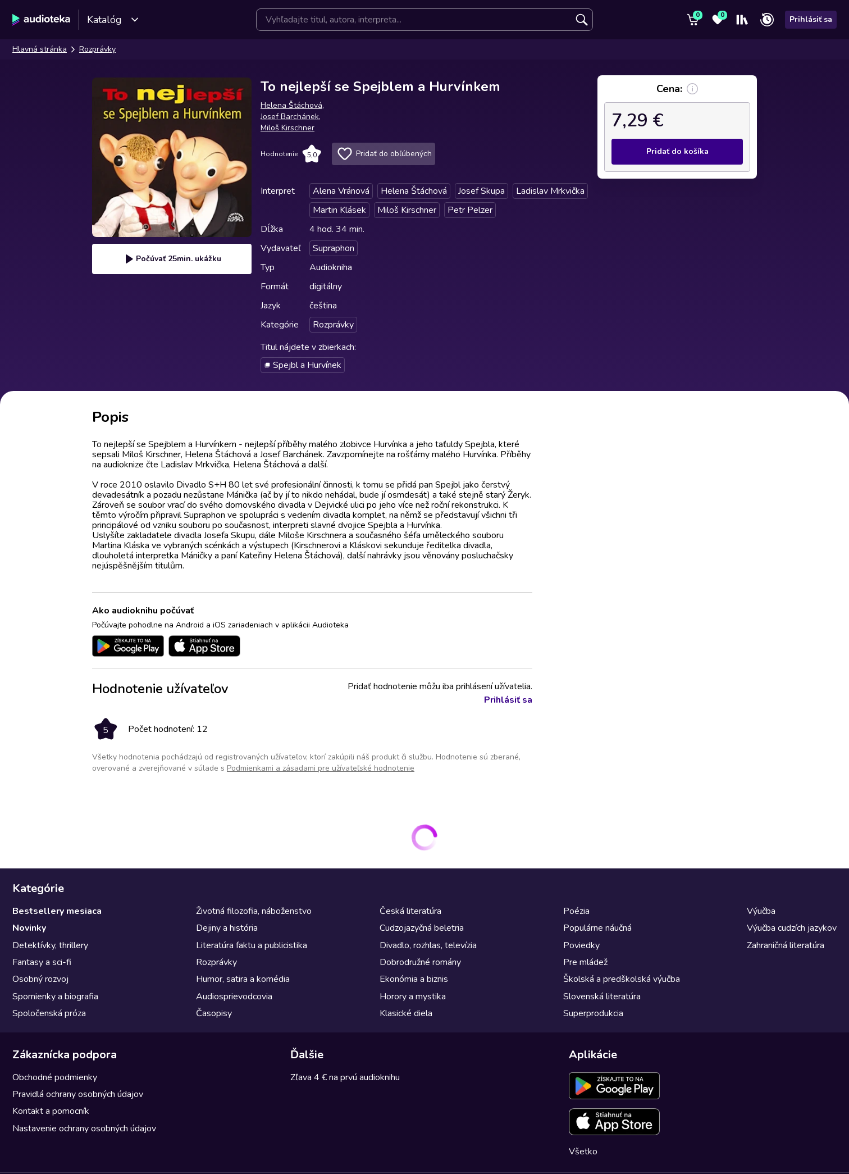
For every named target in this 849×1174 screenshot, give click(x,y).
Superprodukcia (593, 1013)
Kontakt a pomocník (50, 1111)
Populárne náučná (597, 928)
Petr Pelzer (470, 210)
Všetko (583, 1151)
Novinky (29, 928)
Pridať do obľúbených (384, 154)
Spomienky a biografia (55, 996)
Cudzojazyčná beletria (422, 928)
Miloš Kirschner (287, 127)
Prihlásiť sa (810, 19)
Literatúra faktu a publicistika (251, 945)
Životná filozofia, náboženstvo (254, 911)
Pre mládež (585, 962)
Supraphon (333, 248)
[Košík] (693, 19)
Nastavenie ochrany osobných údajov (84, 1128)
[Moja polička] (742, 19)
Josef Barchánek (290, 116)
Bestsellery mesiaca (57, 911)
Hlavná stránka (39, 49)
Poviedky (581, 945)
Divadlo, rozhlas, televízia (428, 945)
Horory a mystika (413, 996)
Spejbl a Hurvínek (302, 365)
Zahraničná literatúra (785, 945)
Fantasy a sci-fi (41, 962)
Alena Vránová (341, 191)
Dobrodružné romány (420, 962)
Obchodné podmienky (54, 1077)
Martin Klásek (339, 210)
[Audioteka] (41, 19)
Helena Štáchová (291, 105)
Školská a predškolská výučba (621, 979)
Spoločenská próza (49, 1013)
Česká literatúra (410, 911)
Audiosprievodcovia (234, 996)
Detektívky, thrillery (50, 945)
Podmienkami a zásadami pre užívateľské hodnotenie (320, 768)
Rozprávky (97, 49)
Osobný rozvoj (40, 979)
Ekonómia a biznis (414, 979)
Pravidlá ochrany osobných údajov (77, 1094)
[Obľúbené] (717, 19)
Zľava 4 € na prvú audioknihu (345, 1077)
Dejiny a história (227, 928)
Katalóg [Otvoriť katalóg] (113, 19)
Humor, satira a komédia (243, 979)
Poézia (576, 911)
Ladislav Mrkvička (550, 191)
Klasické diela (406, 1013)
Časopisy (214, 1013)
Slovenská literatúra (602, 996)
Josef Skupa (481, 191)
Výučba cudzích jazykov (792, 928)
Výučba (761, 911)
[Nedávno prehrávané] (767, 19)
